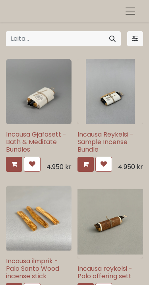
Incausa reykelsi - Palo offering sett (104, 272)
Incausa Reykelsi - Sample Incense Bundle (105, 142)
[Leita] (112, 38)
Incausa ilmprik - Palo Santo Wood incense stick (32, 268)
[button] (14, 164)
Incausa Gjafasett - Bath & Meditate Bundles (36, 142)
